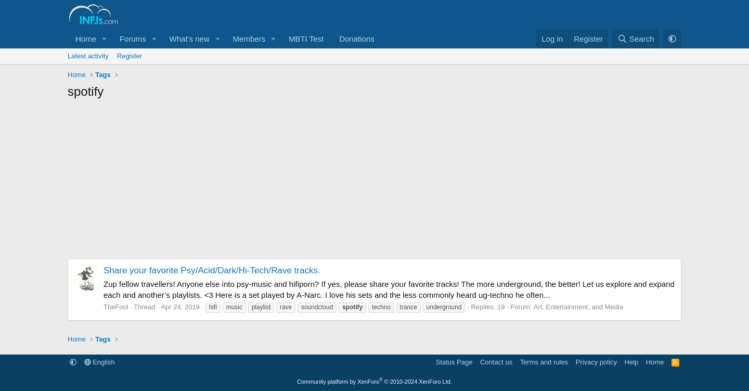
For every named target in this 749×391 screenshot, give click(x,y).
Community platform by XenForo (374, 382)
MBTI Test (306, 38)
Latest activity (88, 56)
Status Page (454, 362)
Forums (133, 38)
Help (632, 362)
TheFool (116, 307)
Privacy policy (596, 362)
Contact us (496, 362)
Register (129, 56)
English (99, 362)
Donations (356, 38)
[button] (104, 38)
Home (85, 38)
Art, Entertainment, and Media (578, 307)
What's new (190, 38)
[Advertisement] (374, 183)
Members (249, 38)
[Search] (636, 38)
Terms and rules (544, 362)
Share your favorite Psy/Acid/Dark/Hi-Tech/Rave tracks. (212, 270)
